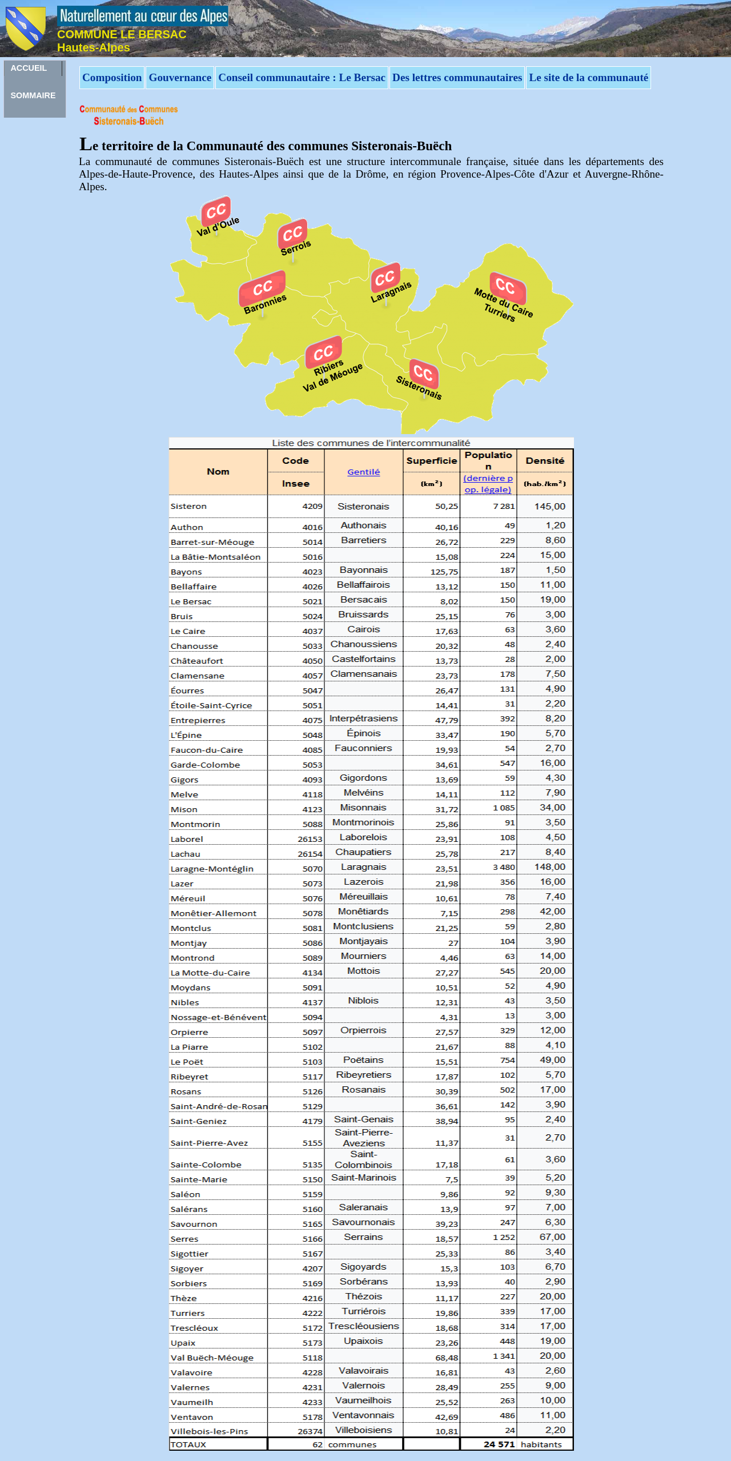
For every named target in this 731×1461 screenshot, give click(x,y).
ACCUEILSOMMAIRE (32, 69)
